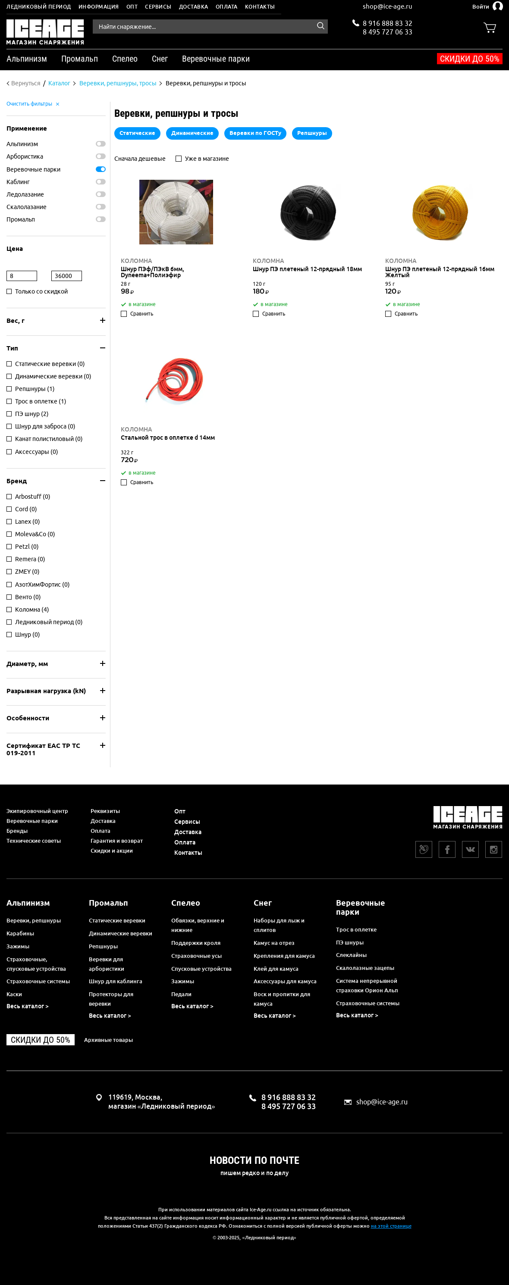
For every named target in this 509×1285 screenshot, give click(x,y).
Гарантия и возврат (117, 841)
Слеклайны (351, 955)
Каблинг (18, 181)
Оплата (227, 6)
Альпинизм (22, 144)
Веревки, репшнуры (33, 920)
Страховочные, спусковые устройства (36, 964)
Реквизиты (105, 811)
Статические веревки (117, 920)
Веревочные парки (33, 169)
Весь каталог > (27, 1006)
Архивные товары (108, 1040)
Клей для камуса (276, 969)
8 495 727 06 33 (387, 31)
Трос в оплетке (356, 929)
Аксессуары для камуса (285, 981)
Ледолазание (25, 194)
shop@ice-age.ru (387, 6)
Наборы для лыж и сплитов (279, 925)
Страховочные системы (38, 981)
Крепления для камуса (284, 956)
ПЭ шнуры (350, 942)
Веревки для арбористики (106, 964)
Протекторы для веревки (111, 999)
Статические (137, 133)
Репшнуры (312, 133)
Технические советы (33, 841)
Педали (181, 994)
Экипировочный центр (37, 811)
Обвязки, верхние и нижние (197, 925)
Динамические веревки (120, 933)
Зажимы (17, 946)
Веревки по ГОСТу (255, 133)
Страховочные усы (196, 956)
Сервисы (158, 6)
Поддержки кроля (195, 943)
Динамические (192, 133)
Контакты (260, 6)
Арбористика (24, 156)
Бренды (17, 831)
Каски (14, 994)
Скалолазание (26, 206)
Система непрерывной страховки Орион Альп (367, 985)
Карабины (20, 933)
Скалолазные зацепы (365, 968)
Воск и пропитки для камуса (282, 999)
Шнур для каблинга (115, 981)
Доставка (193, 6)
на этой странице (391, 1226)
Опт (132, 6)
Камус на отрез (274, 943)
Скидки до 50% (470, 58)
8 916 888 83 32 (387, 23)
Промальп (20, 219)
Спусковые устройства (201, 969)
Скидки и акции (112, 850)
